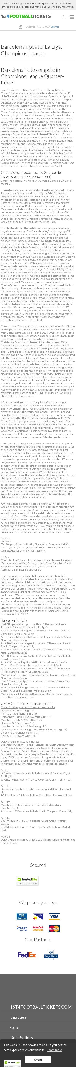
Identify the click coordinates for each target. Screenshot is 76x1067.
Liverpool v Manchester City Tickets (22, 789)
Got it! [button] (38, 1059)
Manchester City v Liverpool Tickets (22, 804)
